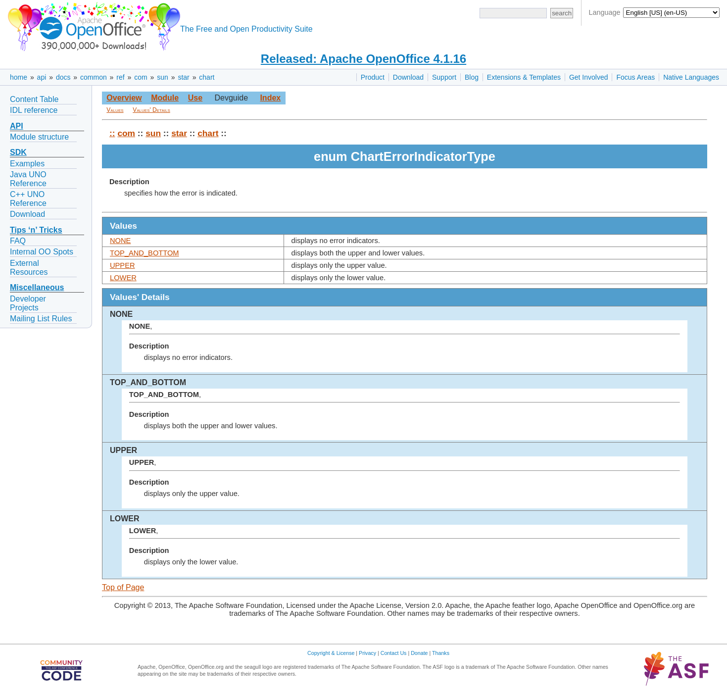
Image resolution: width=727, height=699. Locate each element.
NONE (120, 241)
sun (162, 77)
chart (206, 77)
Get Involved (588, 77)
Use (195, 98)
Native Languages (691, 77)
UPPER (122, 265)
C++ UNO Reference (28, 198)
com (140, 77)
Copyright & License (330, 653)
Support (444, 77)
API (16, 126)
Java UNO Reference (28, 179)
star (183, 77)
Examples (27, 163)
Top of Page (123, 587)
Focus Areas (635, 77)
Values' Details (151, 109)
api (42, 77)
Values (114, 109)
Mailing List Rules (41, 318)
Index (270, 98)
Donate (419, 653)
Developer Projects (28, 303)
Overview (124, 98)
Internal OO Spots (41, 252)
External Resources (29, 267)
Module (165, 98)
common (93, 77)
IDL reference (33, 110)
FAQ (18, 241)
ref (120, 77)
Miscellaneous (37, 287)
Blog (472, 77)
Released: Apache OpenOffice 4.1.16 (363, 58)
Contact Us (394, 653)
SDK (18, 152)
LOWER (123, 278)
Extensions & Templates (524, 77)
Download (408, 77)
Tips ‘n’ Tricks (36, 230)
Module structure (39, 137)
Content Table (34, 99)
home (18, 77)
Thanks (440, 653)
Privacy (367, 653)
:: (112, 133)
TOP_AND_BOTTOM (144, 253)
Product (373, 77)
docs (63, 77)
